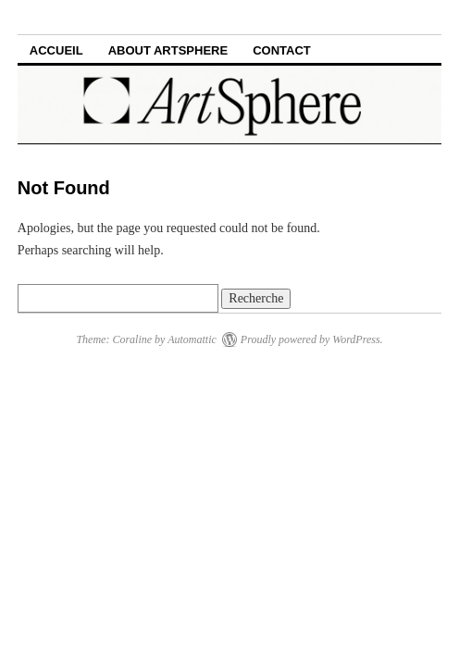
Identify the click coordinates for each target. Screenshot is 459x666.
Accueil (56, 50)
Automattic (192, 339)
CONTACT (282, 50)
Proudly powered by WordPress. (312, 339)
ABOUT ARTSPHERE (168, 50)
